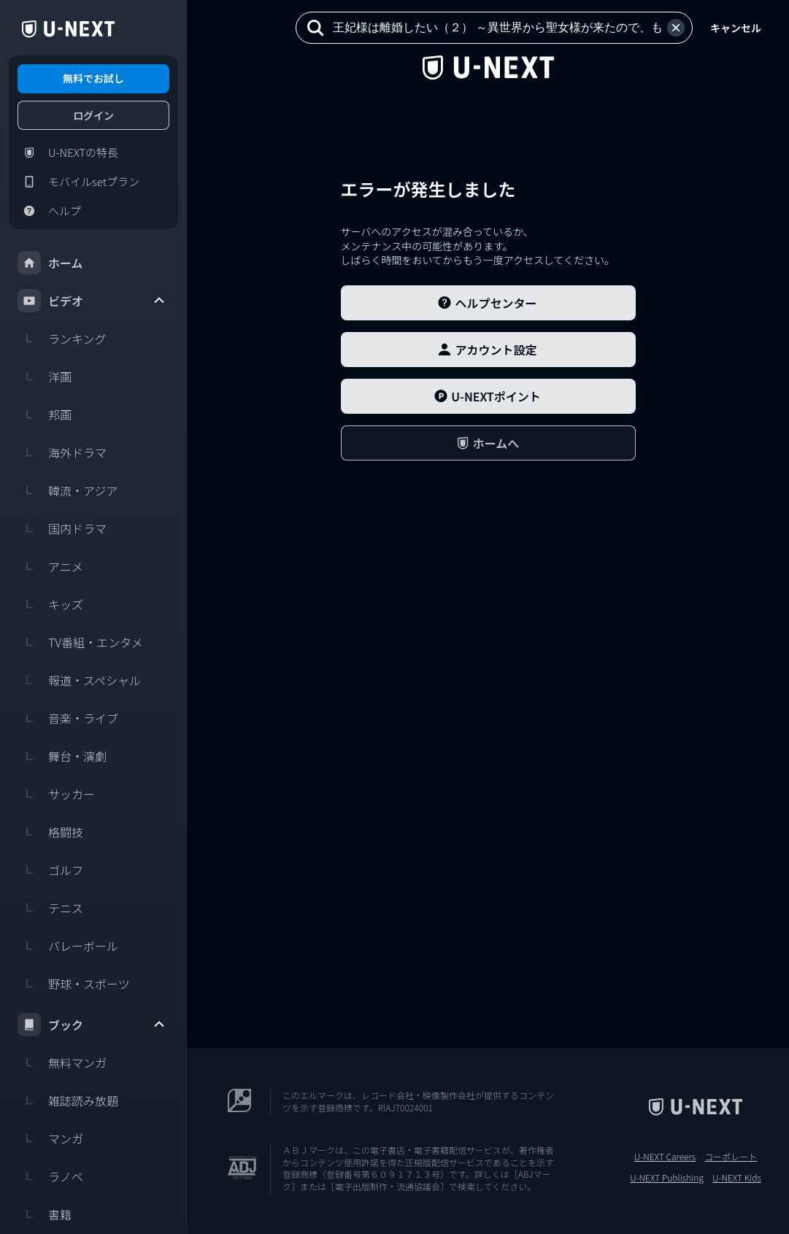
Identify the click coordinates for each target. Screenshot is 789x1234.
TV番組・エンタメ (80, 642)
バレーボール (68, 945)
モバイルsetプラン (78, 181)
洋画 (45, 376)
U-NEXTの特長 (68, 152)
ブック (92, 1024)
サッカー (56, 794)
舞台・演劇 (62, 756)
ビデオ (92, 300)
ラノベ (50, 1176)
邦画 (45, 414)
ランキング (62, 338)
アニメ (50, 566)
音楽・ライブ (68, 718)
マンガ (50, 1138)
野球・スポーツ (74, 983)
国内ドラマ (62, 528)
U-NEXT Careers (665, 1156)
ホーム (50, 262)
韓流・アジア (68, 490)
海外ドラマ (62, 452)
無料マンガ (62, 1062)
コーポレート (730, 1156)
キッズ (50, 604)
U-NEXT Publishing (667, 1178)
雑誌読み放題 (68, 1100)
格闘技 (50, 832)
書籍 (45, 1214)
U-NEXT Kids (736, 1178)
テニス (50, 907)
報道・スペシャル (79, 680)
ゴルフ (50, 870)
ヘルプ (49, 211)
